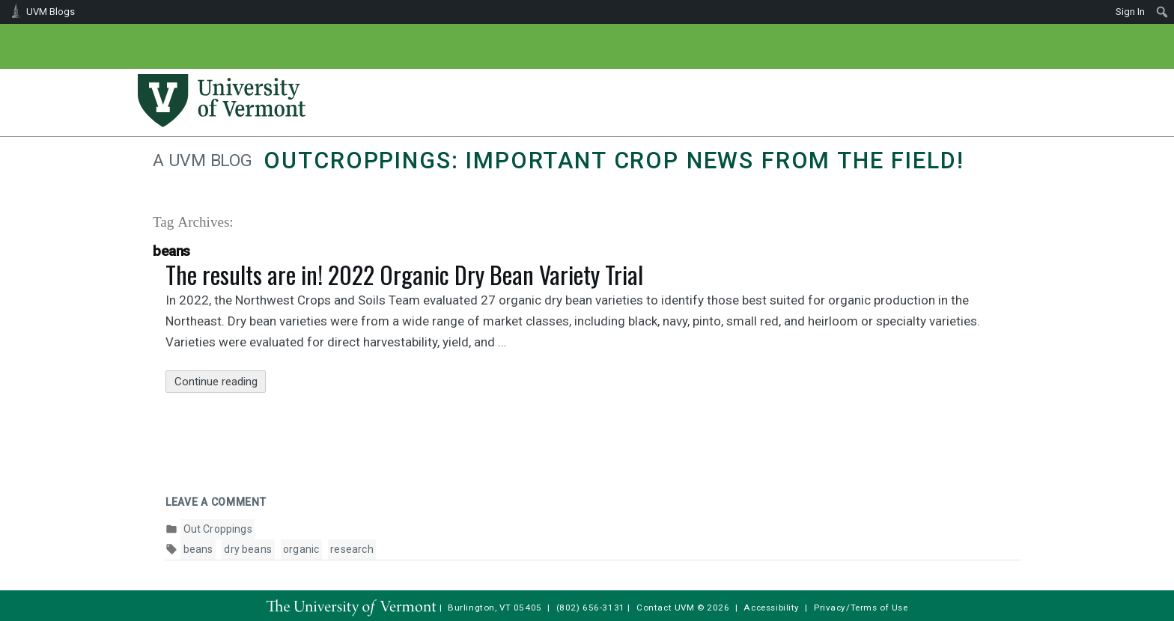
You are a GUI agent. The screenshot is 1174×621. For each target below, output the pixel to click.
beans (198, 549)
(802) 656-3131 (590, 607)
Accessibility (771, 607)
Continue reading (220, 382)
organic (301, 549)
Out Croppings (217, 529)
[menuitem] (1162, 12)
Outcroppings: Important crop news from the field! (614, 160)
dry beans (248, 549)
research (351, 549)
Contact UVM (665, 607)
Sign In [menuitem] (1130, 11)
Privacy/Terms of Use (861, 607)
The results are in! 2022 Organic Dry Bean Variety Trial (404, 274)
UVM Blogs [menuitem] (50, 11)
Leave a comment (216, 502)
